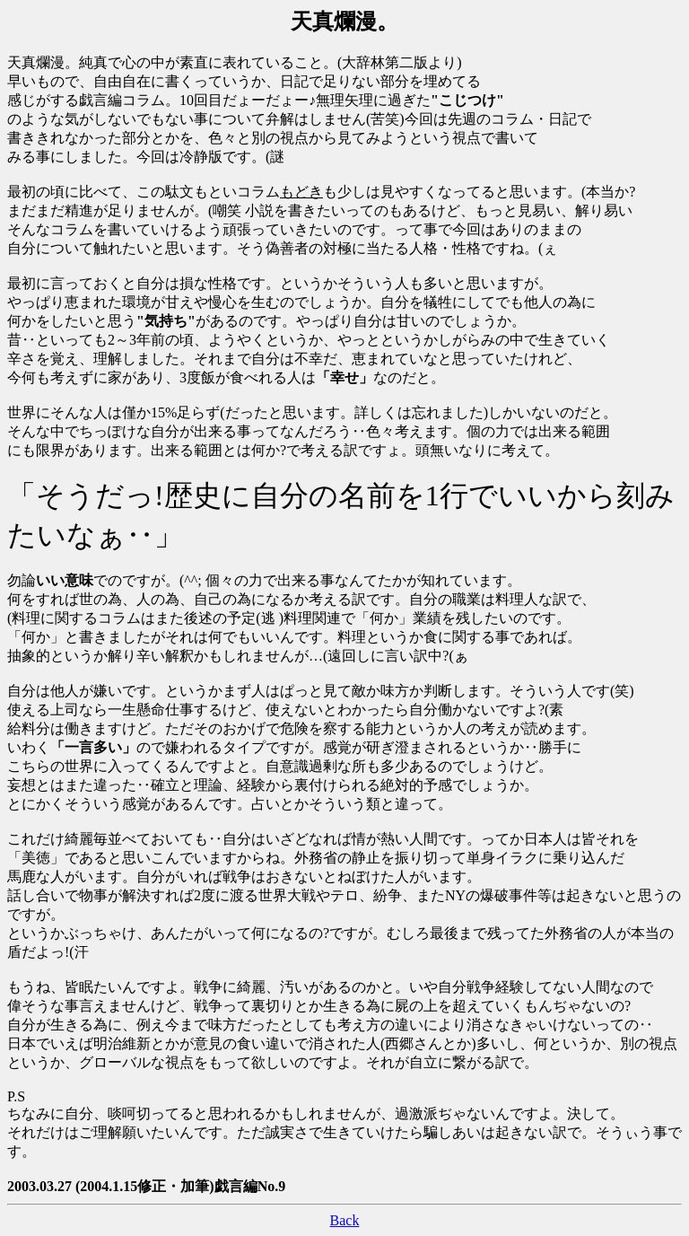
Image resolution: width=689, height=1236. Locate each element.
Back (345, 1220)
